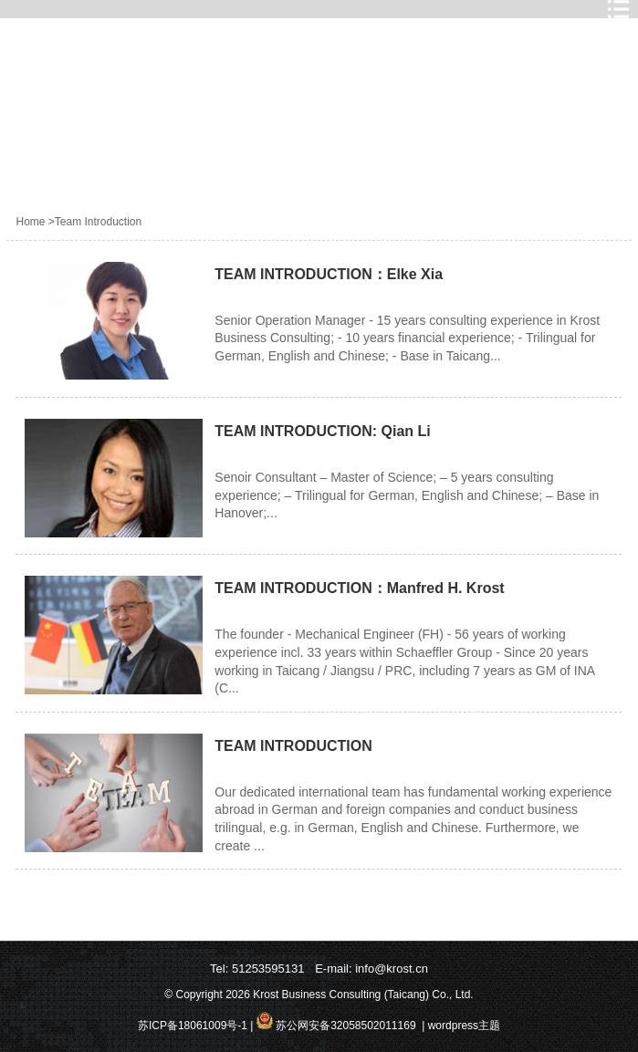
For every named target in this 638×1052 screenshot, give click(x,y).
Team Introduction (98, 221)
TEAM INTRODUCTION (292, 746)
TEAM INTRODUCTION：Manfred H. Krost (359, 588)
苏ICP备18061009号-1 (192, 1025)
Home (30, 221)
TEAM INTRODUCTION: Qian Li (322, 431)
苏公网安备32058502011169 (344, 1025)
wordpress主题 (464, 1025)
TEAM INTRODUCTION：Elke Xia (328, 274)
